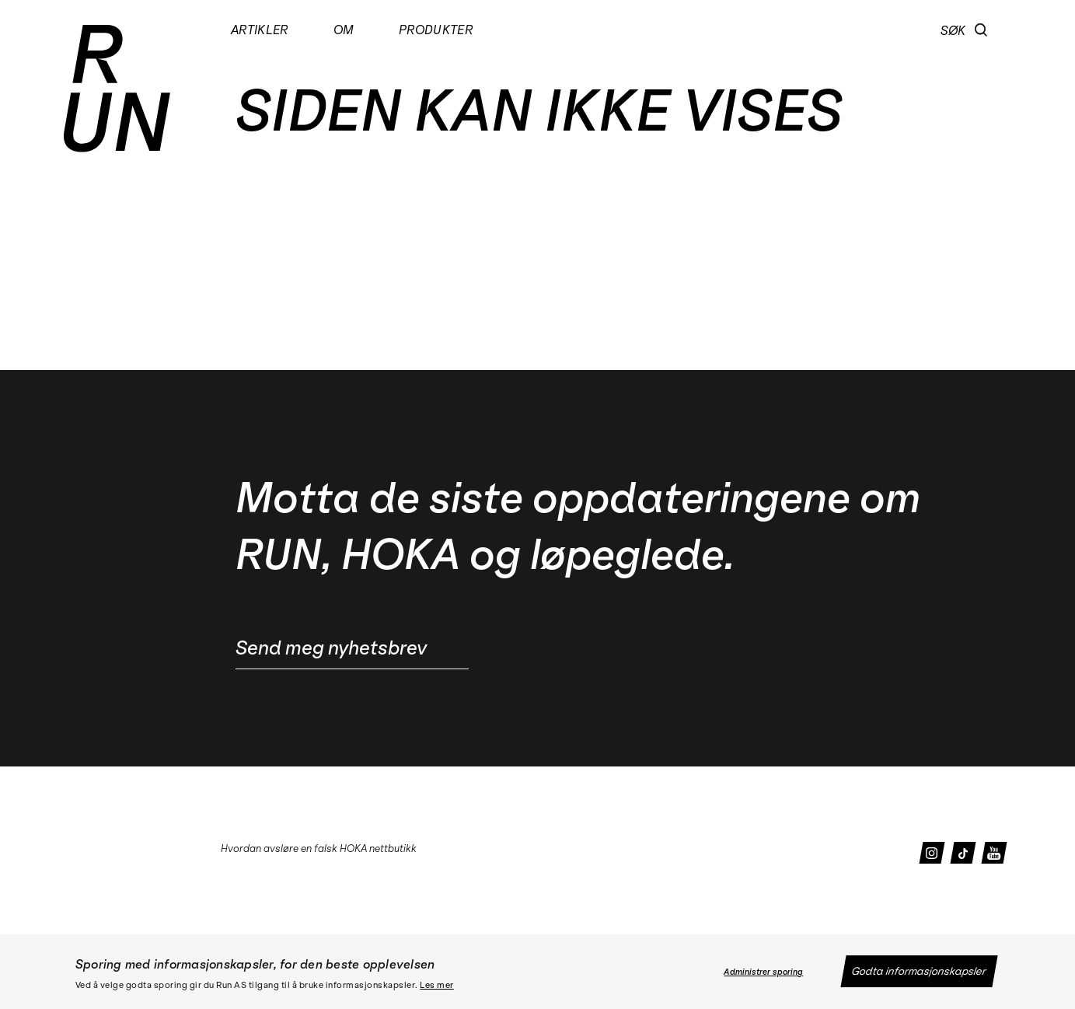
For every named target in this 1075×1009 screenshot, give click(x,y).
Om (343, 30)
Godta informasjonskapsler (918, 971)
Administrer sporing (763, 972)
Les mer (437, 985)
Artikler (259, 30)
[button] (981, 30)
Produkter (436, 30)
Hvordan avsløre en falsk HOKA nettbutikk (319, 848)
